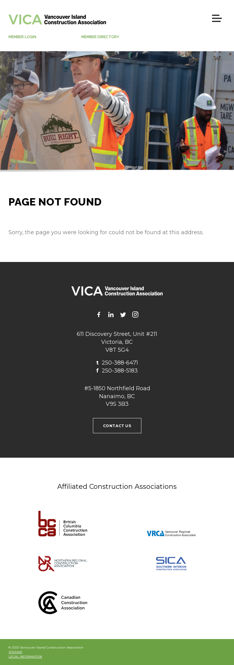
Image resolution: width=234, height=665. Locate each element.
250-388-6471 (117, 362)
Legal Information (25, 657)
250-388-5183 (117, 370)
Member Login (22, 37)
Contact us (117, 425)
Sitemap (15, 652)
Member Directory (100, 37)
